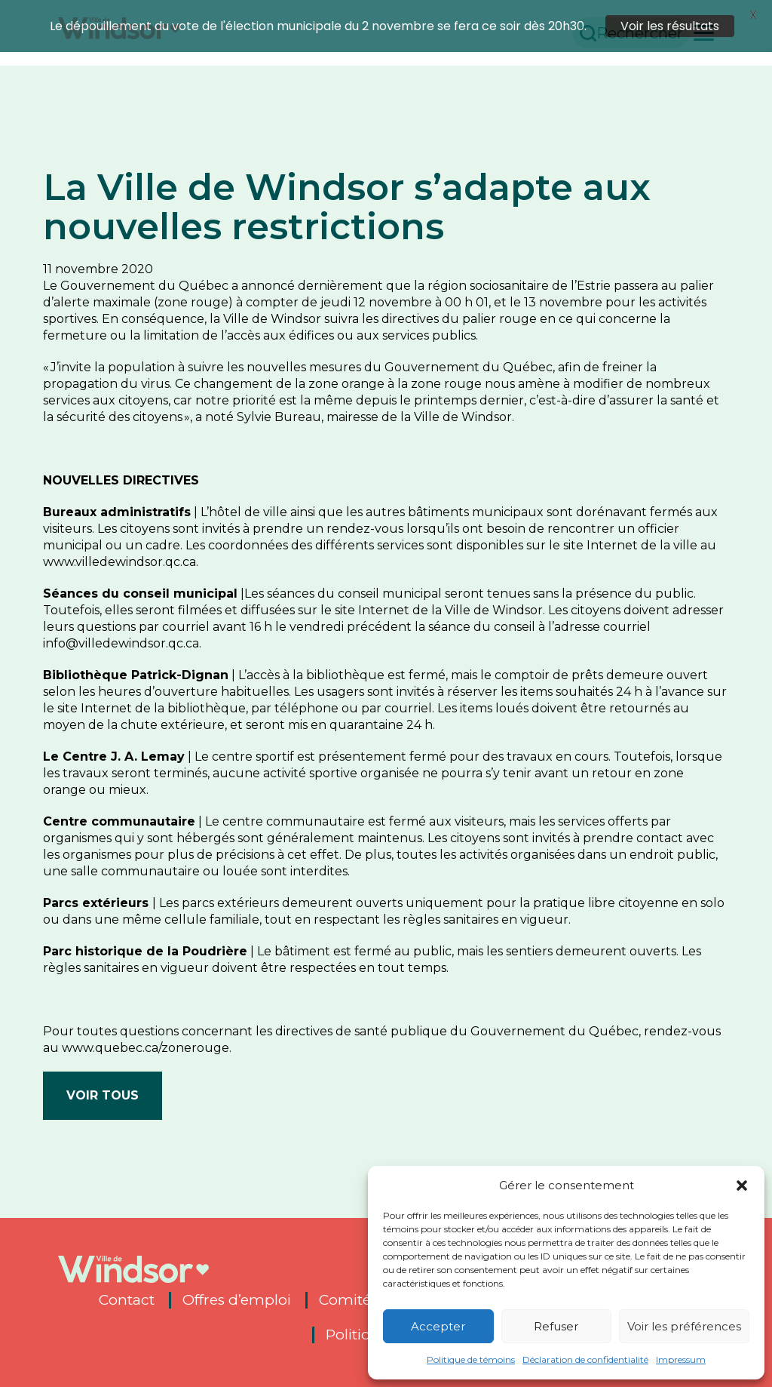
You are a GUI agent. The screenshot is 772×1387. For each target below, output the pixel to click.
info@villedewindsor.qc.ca (121, 630)
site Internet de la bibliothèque (151, 694)
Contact (127, 1286)
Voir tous (102, 1082)
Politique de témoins (471, 1359)
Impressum (681, 1359)
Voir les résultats (669, 26)
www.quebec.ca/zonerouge (145, 1034)
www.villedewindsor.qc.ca (119, 548)
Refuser (556, 1326)
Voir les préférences (684, 1326)
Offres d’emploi (236, 1286)
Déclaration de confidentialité (585, 1359)
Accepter (438, 1326)
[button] (741, 1185)
